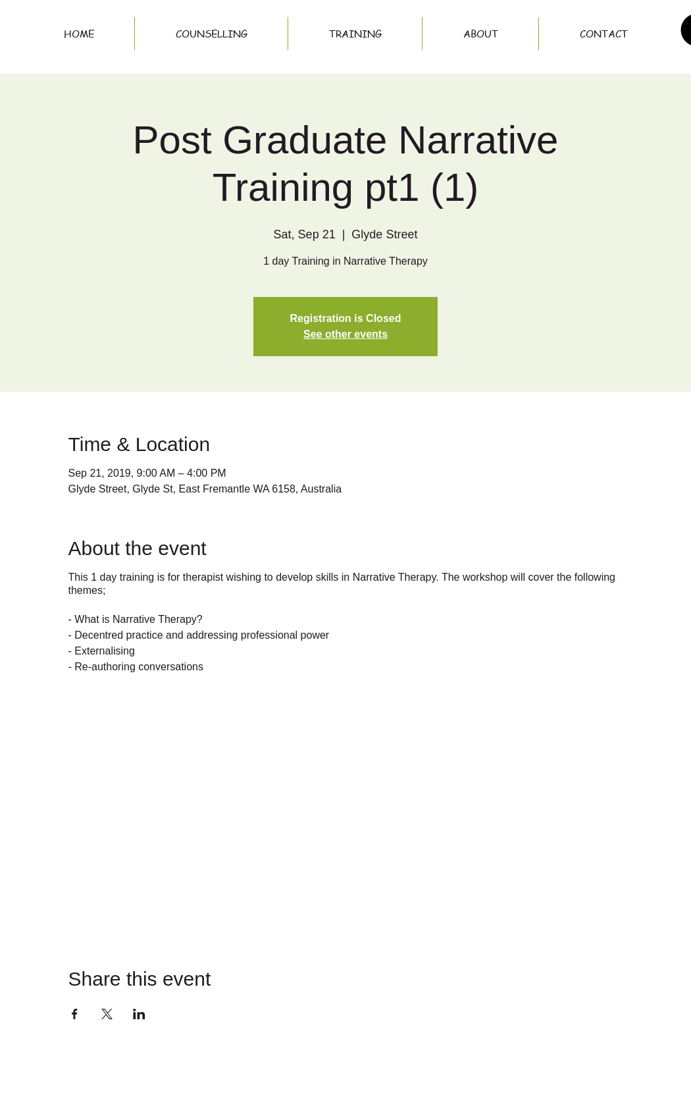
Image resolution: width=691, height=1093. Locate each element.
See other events (345, 334)
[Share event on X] (107, 1014)
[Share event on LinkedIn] (139, 1014)
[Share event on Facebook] (74, 1014)
